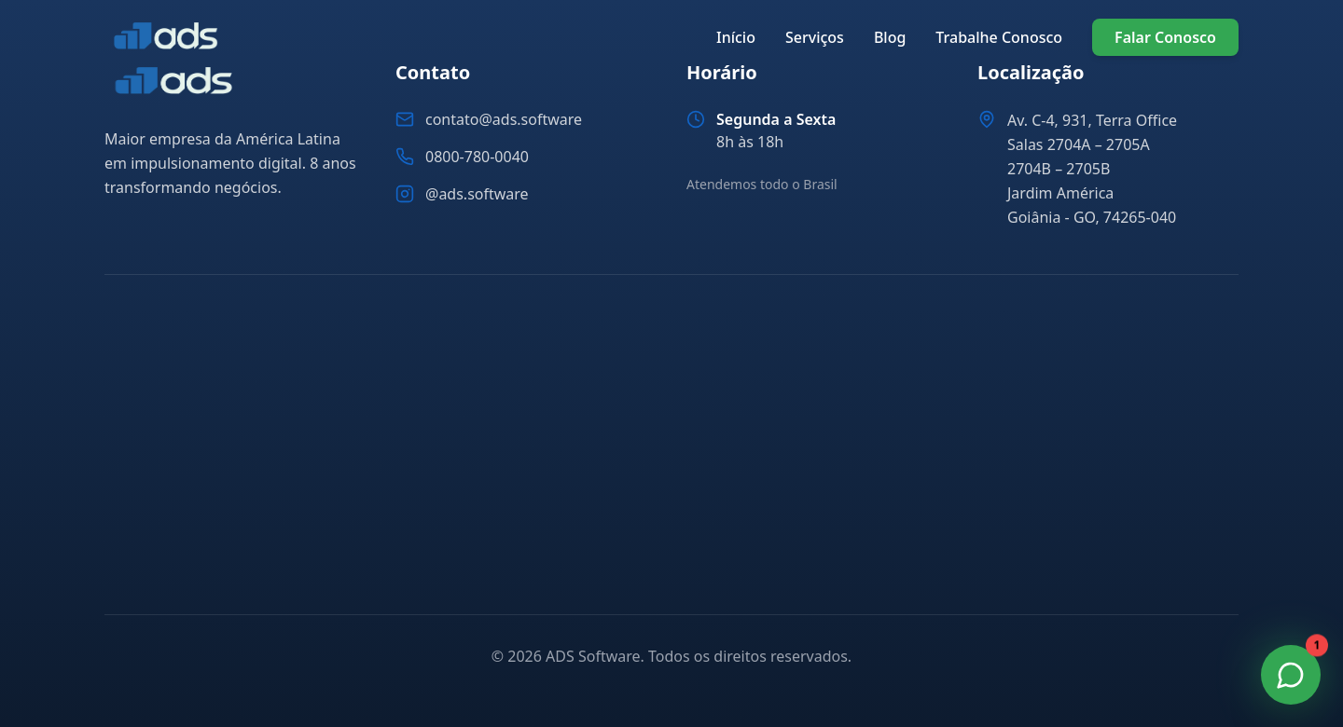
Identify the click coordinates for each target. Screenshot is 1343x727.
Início (735, 37)
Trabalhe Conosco (998, 37)
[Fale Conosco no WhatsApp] (1291, 675)
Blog (890, 37)
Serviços (814, 37)
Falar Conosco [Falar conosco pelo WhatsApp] (1165, 37)
